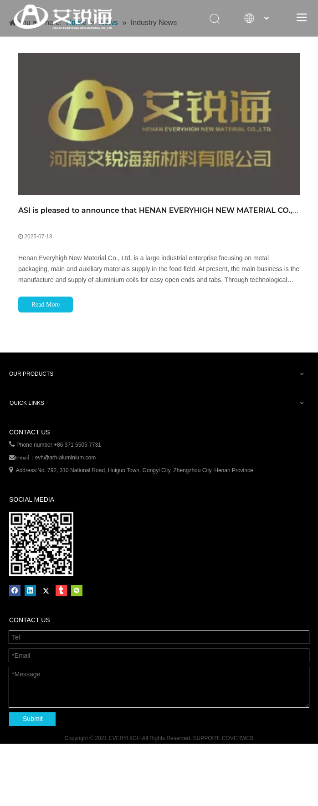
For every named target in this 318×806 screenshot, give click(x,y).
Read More (45, 304)
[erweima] (41, 544)
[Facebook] (15, 590)
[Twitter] (45, 590)
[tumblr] (61, 590)
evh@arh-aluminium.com (65, 457)
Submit (33, 718)
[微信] (76, 590)
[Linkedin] (30, 590)
